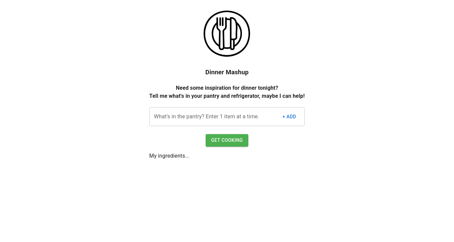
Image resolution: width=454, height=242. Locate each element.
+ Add (289, 117)
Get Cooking (227, 140)
